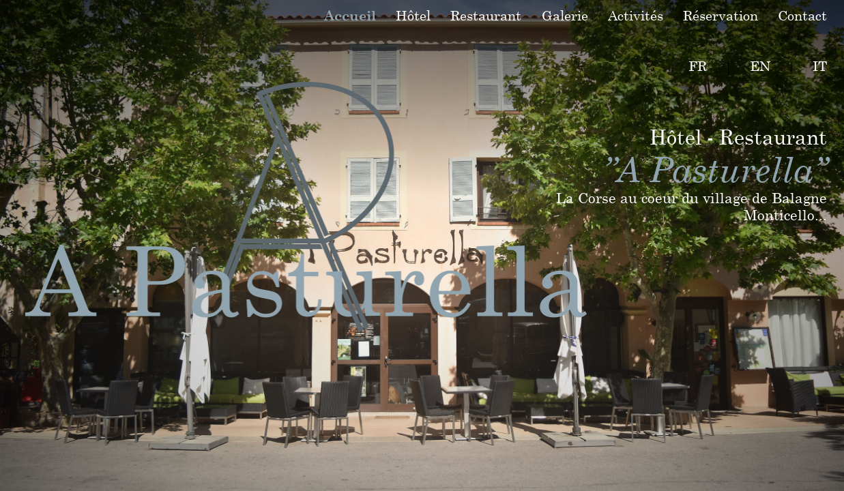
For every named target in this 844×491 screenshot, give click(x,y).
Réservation (720, 15)
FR (697, 66)
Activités (635, 15)
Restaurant (485, 15)
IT (820, 66)
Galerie (565, 15)
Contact (802, 15)
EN (760, 66)
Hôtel (413, 15)
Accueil (350, 15)
